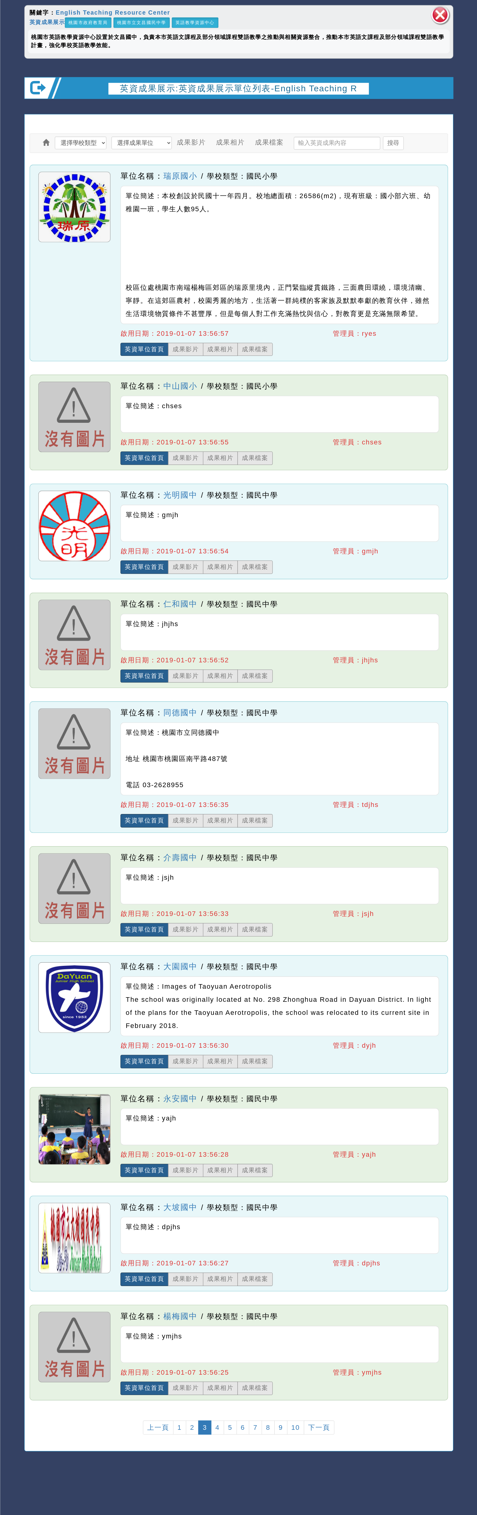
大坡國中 (180, 1207)
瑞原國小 (180, 176)
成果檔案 (269, 142)
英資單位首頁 (144, 349)
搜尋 (393, 142)
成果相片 (230, 142)
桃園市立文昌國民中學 (141, 22)
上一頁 (158, 1427)
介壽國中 (180, 857)
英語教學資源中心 (194, 22)
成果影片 (191, 142)
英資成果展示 (46, 22)
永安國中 (180, 1098)
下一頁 (319, 1427)
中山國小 (180, 386)
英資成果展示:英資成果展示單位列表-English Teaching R (238, 88)
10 (295, 1427)
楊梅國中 (180, 1315)
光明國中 (180, 495)
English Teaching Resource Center (113, 12)
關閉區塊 (440, 15)
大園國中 (180, 966)
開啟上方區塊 (442, 108)
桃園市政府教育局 (88, 22)
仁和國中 (180, 603)
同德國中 (180, 712)
